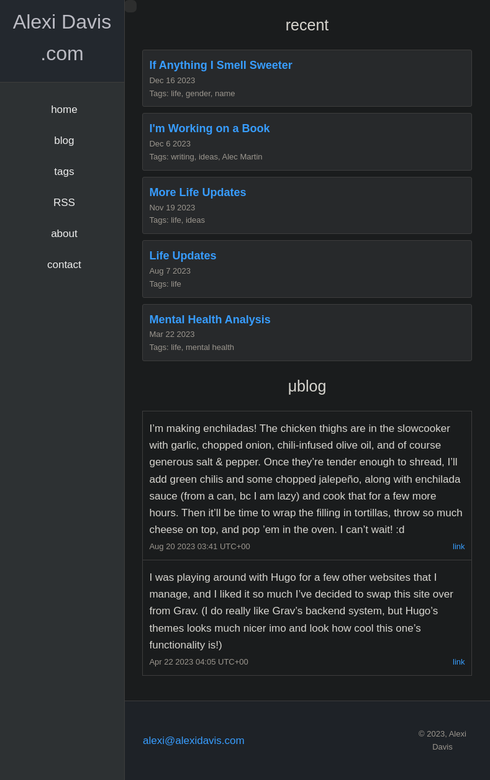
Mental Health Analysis (209, 319)
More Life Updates (197, 192)
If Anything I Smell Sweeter (220, 65)
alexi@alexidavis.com (194, 740)
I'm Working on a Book (209, 128)
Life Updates (182, 255)
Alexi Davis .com (62, 38)
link (459, 546)
